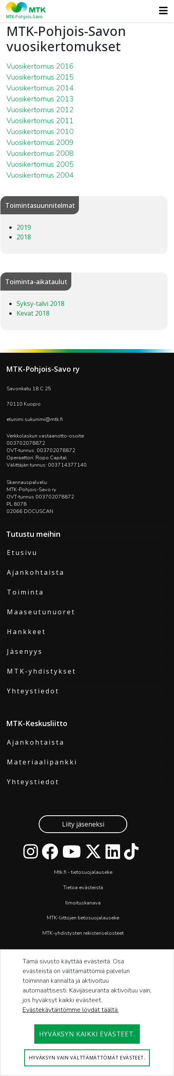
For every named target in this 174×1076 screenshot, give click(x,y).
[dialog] (87, 1012)
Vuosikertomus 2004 (40, 175)
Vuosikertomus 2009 (40, 142)
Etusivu (22, 552)
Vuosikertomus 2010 (40, 131)
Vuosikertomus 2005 (40, 164)
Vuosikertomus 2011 (40, 121)
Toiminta (25, 592)
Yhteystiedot (33, 691)
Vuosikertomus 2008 (40, 153)
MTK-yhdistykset (41, 671)
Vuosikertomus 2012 (40, 110)
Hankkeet (26, 631)
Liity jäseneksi (83, 824)
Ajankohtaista (35, 572)
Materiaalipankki (42, 762)
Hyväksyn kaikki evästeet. (87, 1034)
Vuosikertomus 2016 (40, 66)
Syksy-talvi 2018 (40, 303)
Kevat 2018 (33, 313)
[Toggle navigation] (161, 10)
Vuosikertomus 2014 (40, 88)
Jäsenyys (25, 651)
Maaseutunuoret (41, 611)
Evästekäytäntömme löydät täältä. (71, 1009)
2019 (24, 227)
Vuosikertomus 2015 (40, 77)
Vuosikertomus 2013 (40, 99)
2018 (24, 236)
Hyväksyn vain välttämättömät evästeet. (87, 1057)
